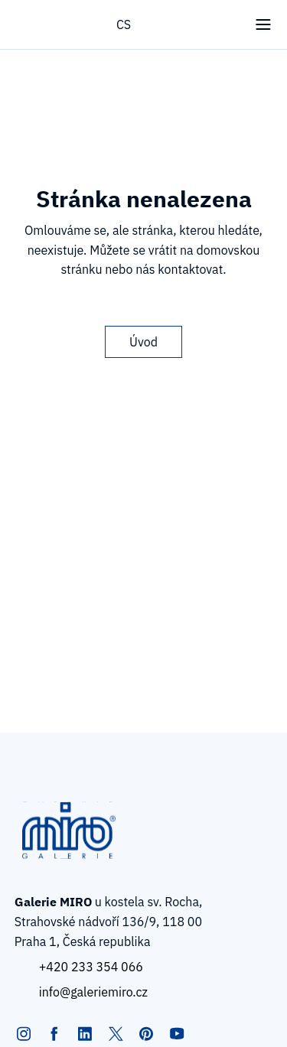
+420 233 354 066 (91, 966)
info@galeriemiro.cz (93, 992)
